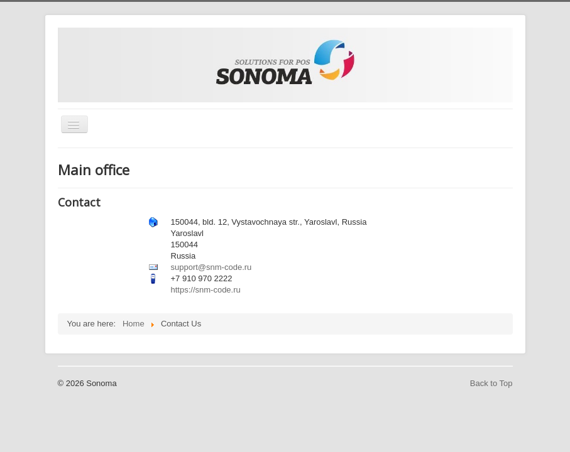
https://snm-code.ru (206, 289)
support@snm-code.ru (211, 267)
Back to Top (491, 383)
